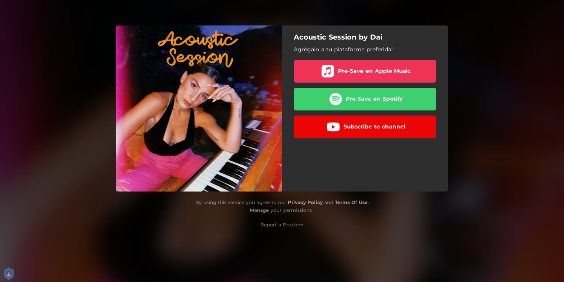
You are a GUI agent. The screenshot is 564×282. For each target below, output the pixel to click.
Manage (259, 210)
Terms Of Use (351, 202)
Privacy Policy (305, 202)
